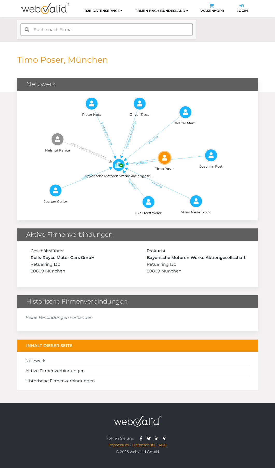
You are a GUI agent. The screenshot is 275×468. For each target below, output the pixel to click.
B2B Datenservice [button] (102, 11)
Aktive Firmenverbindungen (55, 370)
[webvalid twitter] (150, 438)
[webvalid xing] (165, 438)
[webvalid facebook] (142, 438)
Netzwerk (35, 360)
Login (242, 9)
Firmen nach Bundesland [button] (160, 11)
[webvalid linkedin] (157, 438)
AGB (162, 445)
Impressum (118, 445)
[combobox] (106, 29)
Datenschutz (143, 445)
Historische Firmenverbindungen (60, 380)
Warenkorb (212, 9)
